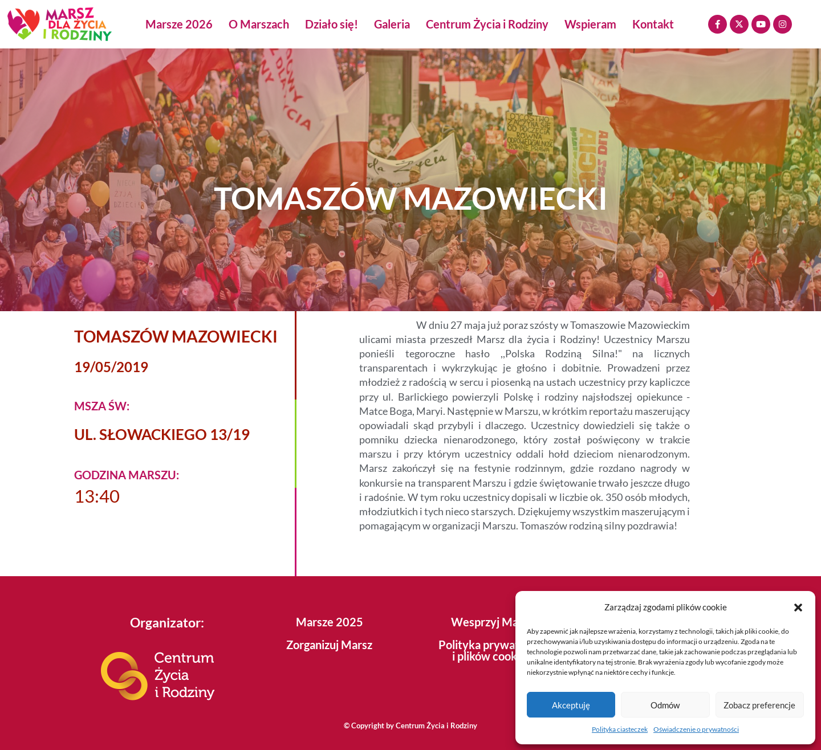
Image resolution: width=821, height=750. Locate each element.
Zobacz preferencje (759, 705)
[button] (798, 607)
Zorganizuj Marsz (329, 644)
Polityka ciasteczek (620, 729)
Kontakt (653, 24)
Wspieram (590, 24)
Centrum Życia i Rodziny (487, 24)
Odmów (665, 705)
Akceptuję (571, 705)
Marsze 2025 (329, 622)
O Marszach (259, 24)
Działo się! (331, 24)
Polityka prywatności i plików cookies (492, 650)
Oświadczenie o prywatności (696, 729)
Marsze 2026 (179, 24)
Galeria (392, 24)
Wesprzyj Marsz (492, 622)
